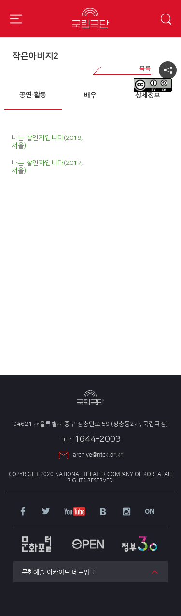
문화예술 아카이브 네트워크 (58, 571)
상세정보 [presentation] (147, 95)
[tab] (33, 95)
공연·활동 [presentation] (32, 95)
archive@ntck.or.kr (97, 454)
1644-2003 (90, 439)
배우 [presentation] (90, 95)
